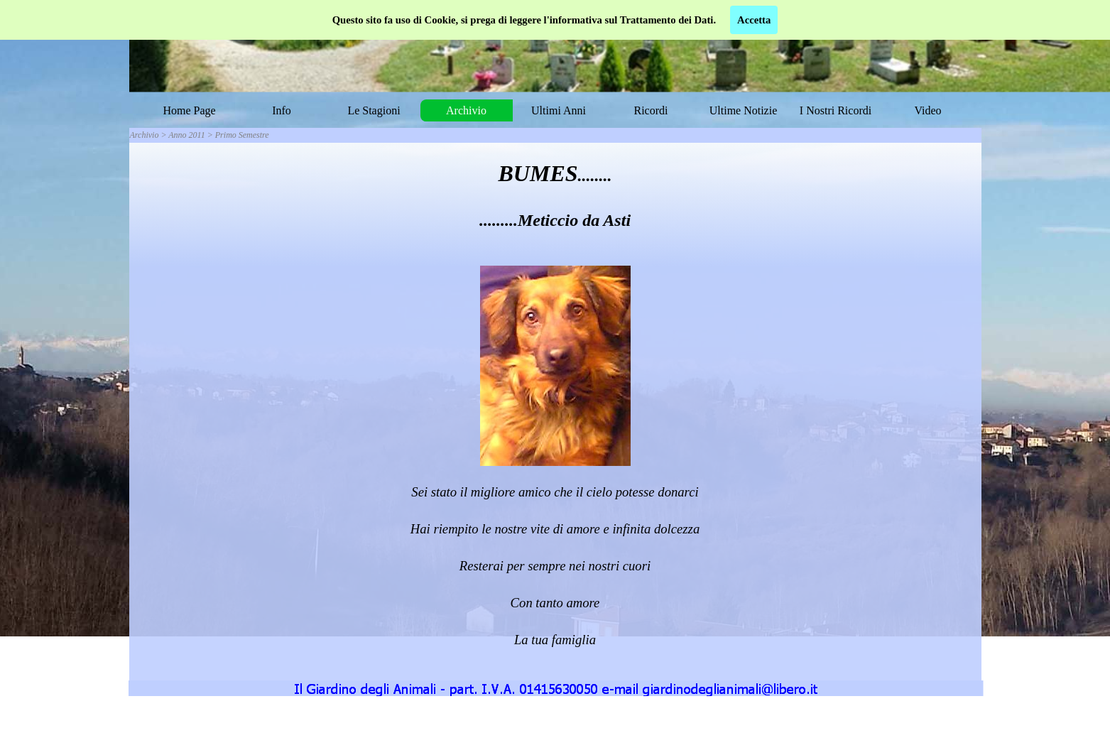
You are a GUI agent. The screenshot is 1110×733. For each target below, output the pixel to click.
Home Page (189, 110)
